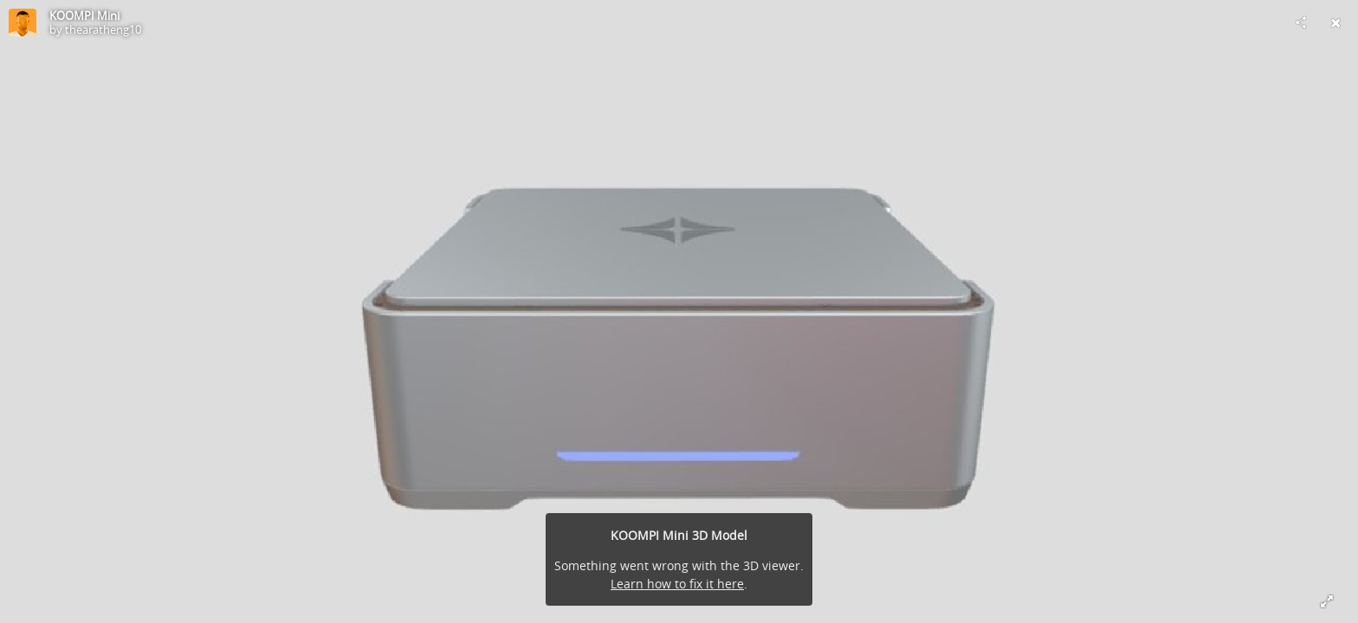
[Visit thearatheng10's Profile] (22, 22)
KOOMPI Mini (84, 15)
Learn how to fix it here (677, 583)
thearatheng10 (103, 29)
